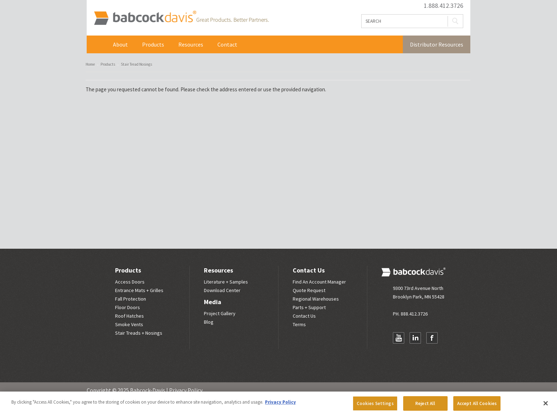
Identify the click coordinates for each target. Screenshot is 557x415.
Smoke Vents (129, 324)
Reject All (425, 406)
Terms (299, 324)
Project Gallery (220, 313)
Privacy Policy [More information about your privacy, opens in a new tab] (280, 404)
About (120, 44)
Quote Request (309, 290)
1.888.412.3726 (443, 6)
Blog (208, 322)
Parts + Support (309, 307)
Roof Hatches (129, 316)
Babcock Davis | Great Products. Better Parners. (181, 18)
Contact (227, 44)
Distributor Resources (436, 44)
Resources (190, 44)
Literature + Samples (226, 282)
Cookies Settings (375, 406)
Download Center (222, 290)
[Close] (545, 405)
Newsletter (398, 351)
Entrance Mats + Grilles (139, 290)
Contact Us (309, 270)
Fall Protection (130, 299)
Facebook (432, 338)
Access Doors (130, 282)
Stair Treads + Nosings (138, 333)
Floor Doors (127, 307)
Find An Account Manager (319, 282)
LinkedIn (415, 338)
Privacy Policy (185, 390)
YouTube (398, 338)
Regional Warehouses (316, 299)
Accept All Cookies (477, 406)
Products (153, 44)
